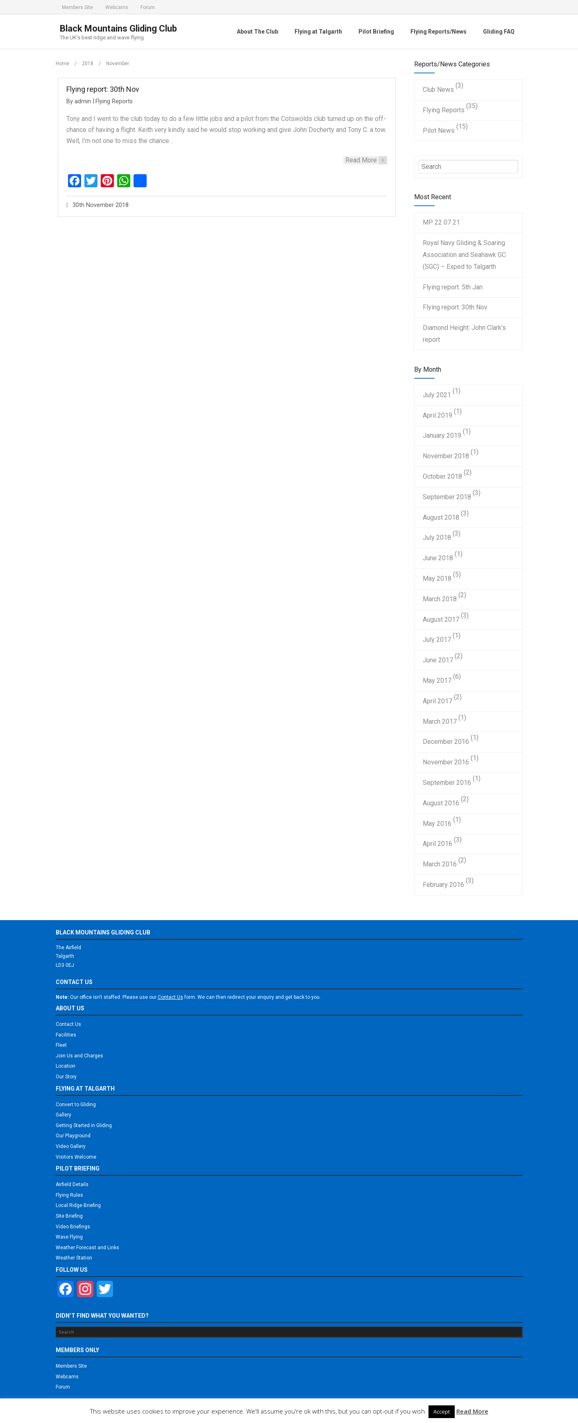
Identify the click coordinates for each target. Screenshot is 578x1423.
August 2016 (441, 803)
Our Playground (73, 1136)
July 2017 (437, 639)
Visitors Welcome (76, 1157)
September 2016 (447, 783)
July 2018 (437, 537)
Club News (438, 89)
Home (62, 63)
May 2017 (437, 680)
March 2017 (440, 721)
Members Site (77, 7)
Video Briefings (73, 1227)
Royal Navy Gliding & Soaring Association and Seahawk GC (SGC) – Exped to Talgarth (464, 255)
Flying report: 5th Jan (453, 287)
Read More (472, 1411)
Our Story (66, 1077)
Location (65, 1066)
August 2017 (441, 619)
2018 (87, 63)
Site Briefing (69, 1216)
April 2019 (437, 415)
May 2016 (437, 823)
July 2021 (437, 395)
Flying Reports (114, 101)
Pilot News (439, 130)
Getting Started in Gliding (84, 1125)
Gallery (63, 1115)
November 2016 (446, 762)
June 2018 (438, 558)
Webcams (116, 7)
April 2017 (437, 701)
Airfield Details (72, 1184)
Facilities (66, 1035)
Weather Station (74, 1258)
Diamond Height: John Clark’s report (464, 333)
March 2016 (440, 864)
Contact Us (68, 1024)
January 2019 (442, 435)
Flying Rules (69, 1195)
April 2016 (437, 844)
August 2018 (441, 517)
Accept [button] (441, 1411)
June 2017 (438, 660)
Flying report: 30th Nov (102, 89)
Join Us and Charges (79, 1056)
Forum (148, 7)
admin (83, 101)
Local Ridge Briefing (78, 1205)
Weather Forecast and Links (87, 1247)
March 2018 (440, 599)
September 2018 (447, 497)
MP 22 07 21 (441, 222)
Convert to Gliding (76, 1104)
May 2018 (437, 578)
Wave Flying (69, 1237)
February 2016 (443, 885)
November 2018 (446, 456)
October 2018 (442, 476)
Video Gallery (71, 1146)
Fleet (61, 1045)
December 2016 (446, 742)
